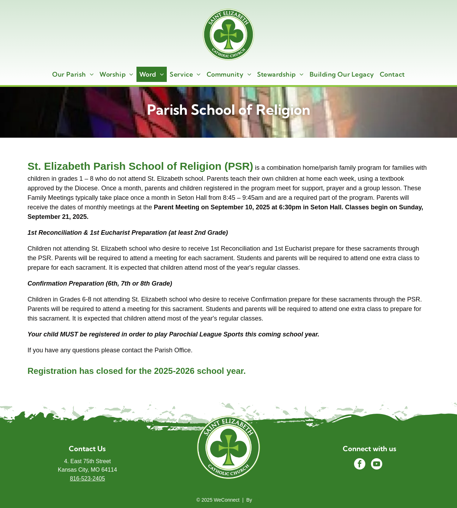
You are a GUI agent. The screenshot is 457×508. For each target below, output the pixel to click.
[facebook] (359, 464)
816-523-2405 (87, 479)
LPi (257, 500)
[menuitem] (73, 74)
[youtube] (376, 464)
